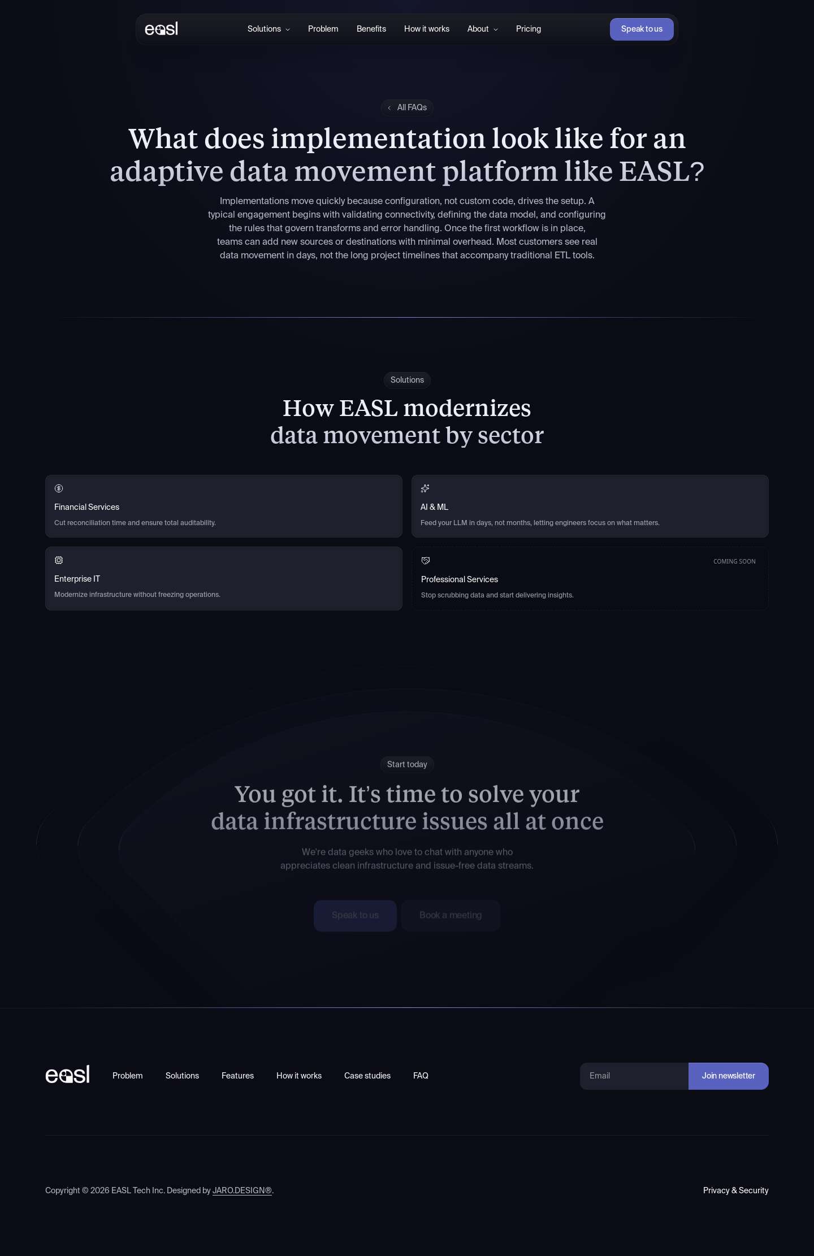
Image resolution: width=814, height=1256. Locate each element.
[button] (269, 29)
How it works (426, 29)
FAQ (420, 1076)
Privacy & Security (736, 1191)
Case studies (367, 1076)
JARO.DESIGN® (242, 1191)
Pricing (528, 29)
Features (238, 1076)
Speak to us (642, 29)
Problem (323, 29)
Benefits (371, 29)
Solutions (182, 1076)
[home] (159, 29)
